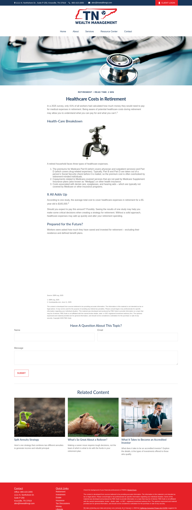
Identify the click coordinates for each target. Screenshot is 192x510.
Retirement (60, 492)
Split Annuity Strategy (26, 439)
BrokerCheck (132, 490)
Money (59, 506)
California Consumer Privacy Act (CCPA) (154, 508)
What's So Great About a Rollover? (87, 439)
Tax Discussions (63, 503)
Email (100, 330)
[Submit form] (21, 373)
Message (18, 348)
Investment (60, 494)
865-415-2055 (76, 3)
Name (17, 330)
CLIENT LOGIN (166, 3)
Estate (58, 497)
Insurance (60, 500)
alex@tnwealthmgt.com (100, 3)
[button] (63, 31)
